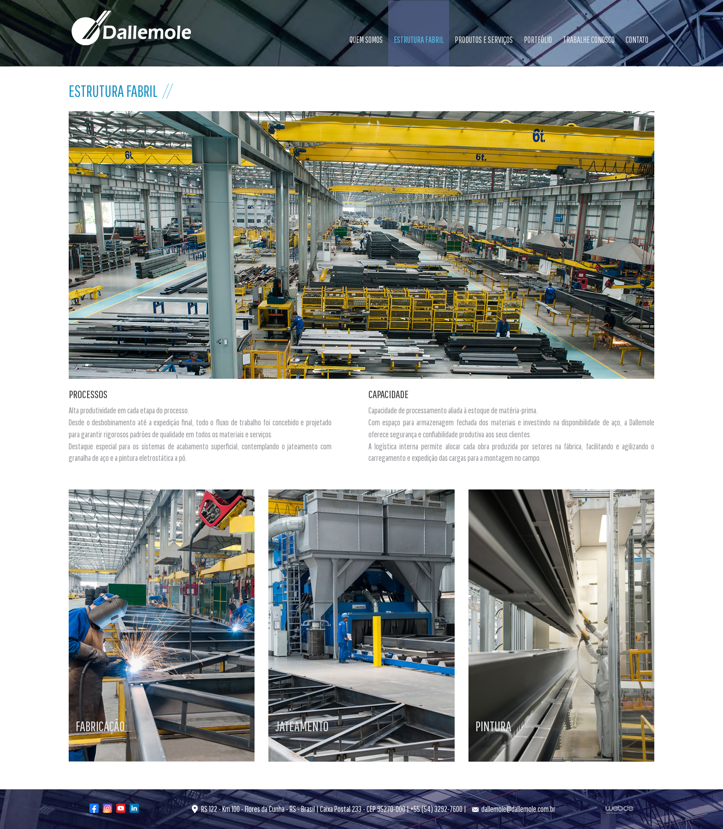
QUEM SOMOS (366, 40)
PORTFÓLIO (538, 40)
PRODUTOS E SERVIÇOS (484, 40)
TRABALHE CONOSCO (589, 40)
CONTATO (637, 40)
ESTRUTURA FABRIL (419, 40)
